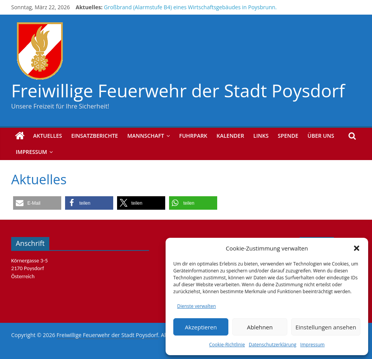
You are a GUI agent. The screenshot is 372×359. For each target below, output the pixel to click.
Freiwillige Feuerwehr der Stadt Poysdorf (178, 90)
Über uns (321, 135)
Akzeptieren (201, 327)
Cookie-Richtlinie (227, 344)
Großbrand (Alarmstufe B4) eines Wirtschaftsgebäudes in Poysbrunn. (190, 7)
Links (260, 135)
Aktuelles (47, 135)
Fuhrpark (193, 135)
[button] (356, 248)
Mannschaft (145, 135)
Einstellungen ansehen (325, 327)
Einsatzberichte (94, 135)
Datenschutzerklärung (273, 344)
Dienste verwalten (196, 306)
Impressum (312, 344)
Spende (288, 135)
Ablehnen (260, 327)
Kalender (230, 135)
